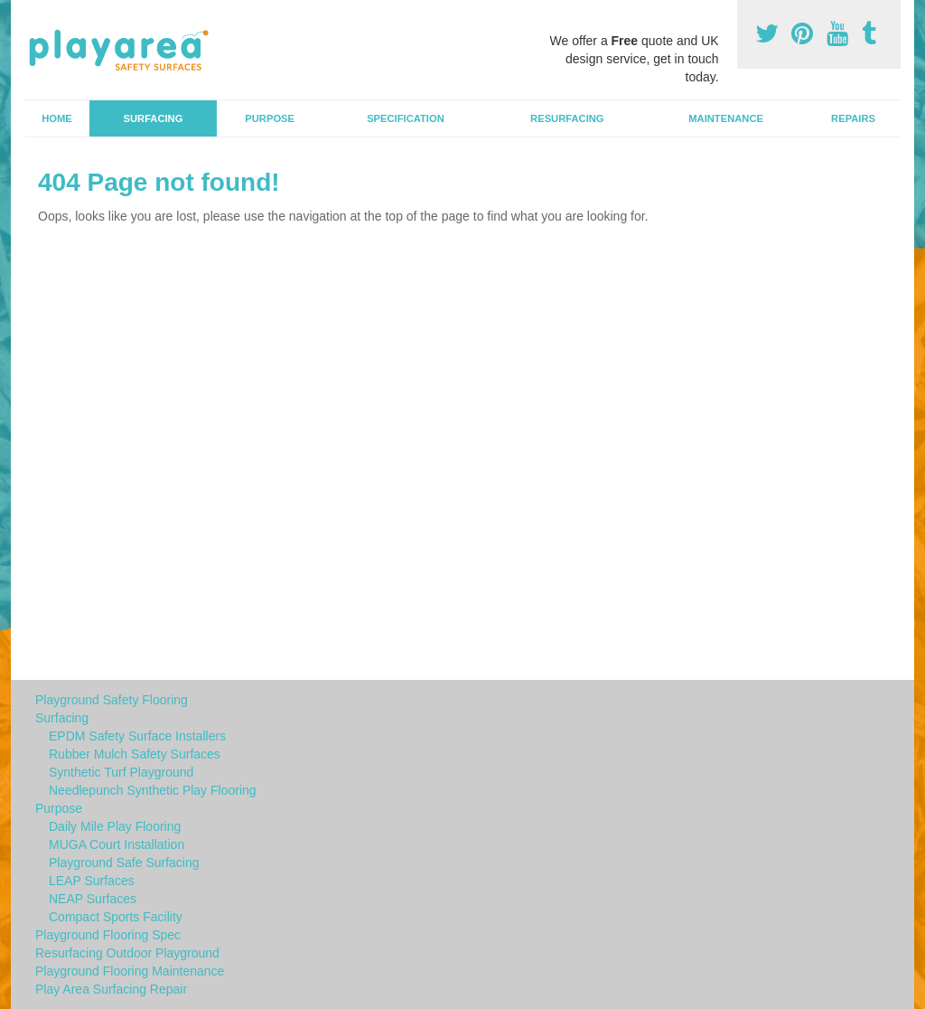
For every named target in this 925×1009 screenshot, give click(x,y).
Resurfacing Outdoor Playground (127, 953)
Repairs (853, 118)
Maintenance (725, 118)
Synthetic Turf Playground (121, 772)
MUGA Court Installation (116, 844)
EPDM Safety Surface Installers (137, 736)
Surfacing (153, 118)
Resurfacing (566, 118)
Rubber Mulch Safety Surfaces (134, 754)
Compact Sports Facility (115, 917)
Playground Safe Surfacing (124, 862)
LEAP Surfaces (92, 880)
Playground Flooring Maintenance (129, 971)
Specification (405, 118)
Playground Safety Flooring (111, 700)
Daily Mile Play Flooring (115, 826)
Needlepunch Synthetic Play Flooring (153, 790)
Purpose (269, 118)
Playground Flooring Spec (108, 935)
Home (57, 118)
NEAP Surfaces (92, 898)
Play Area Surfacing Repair (111, 989)
